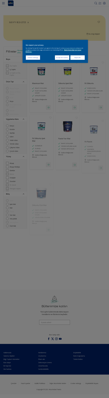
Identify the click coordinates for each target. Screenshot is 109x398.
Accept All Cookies (62, 57)
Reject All (78, 57)
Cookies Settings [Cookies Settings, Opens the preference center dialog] (33, 57)
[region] (55, 51)
